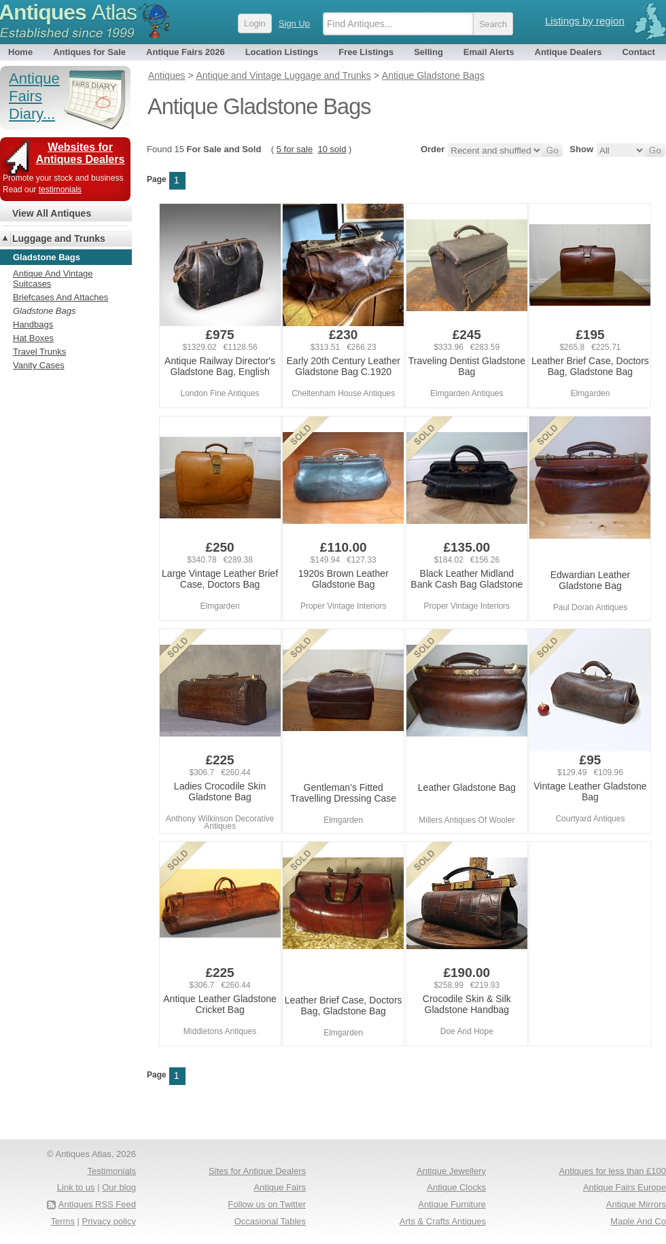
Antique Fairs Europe (624, 1187)
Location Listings (282, 52)
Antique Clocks (456, 1187)
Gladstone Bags (44, 311)
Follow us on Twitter (267, 1204)
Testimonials (111, 1171)
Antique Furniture (452, 1204)
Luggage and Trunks (58, 238)
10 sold (331, 149)
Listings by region (585, 20)
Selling (428, 52)
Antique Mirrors (636, 1204)
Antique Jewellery (451, 1171)
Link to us (76, 1187)
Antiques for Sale (89, 52)
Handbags (33, 324)
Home (20, 52)
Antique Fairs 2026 (185, 52)
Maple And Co (638, 1221)
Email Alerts (488, 52)
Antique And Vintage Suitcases (53, 278)
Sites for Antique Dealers (257, 1171)
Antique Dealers (568, 52)
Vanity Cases (39, 365)
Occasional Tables (270, 1221)
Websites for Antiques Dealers (80, 153)
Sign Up (294, 23)
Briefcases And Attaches (60, 297)
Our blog (119, 1187)
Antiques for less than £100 (612, 1171)
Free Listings (365, 52)
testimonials (60, 189)
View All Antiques (51, 213)
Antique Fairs (279, 1187)
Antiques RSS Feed (97, 1204)
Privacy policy (109, 1221)
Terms (63, 1221)
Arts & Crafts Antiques (443, 1221)
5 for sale (295, 149)
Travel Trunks (39, 351)
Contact (638, 52)
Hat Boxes (33, 338)
